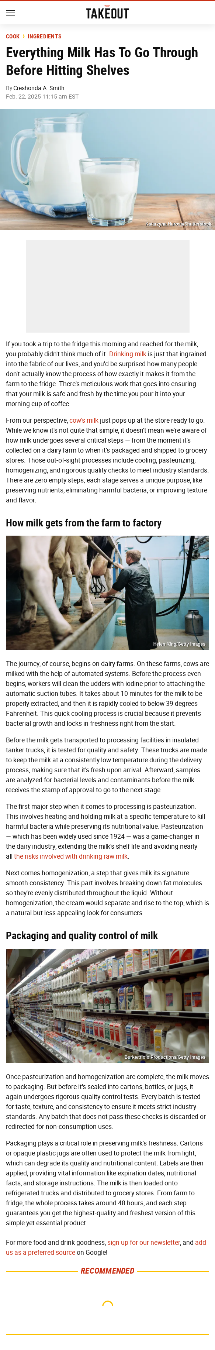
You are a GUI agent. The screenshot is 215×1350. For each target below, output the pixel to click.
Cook (13, 36)
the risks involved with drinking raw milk (71, 856)
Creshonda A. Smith (39, 88)
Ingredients (44, 36)
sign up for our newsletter (143, 1243)
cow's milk (83, 420)
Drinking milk (127, 354)
